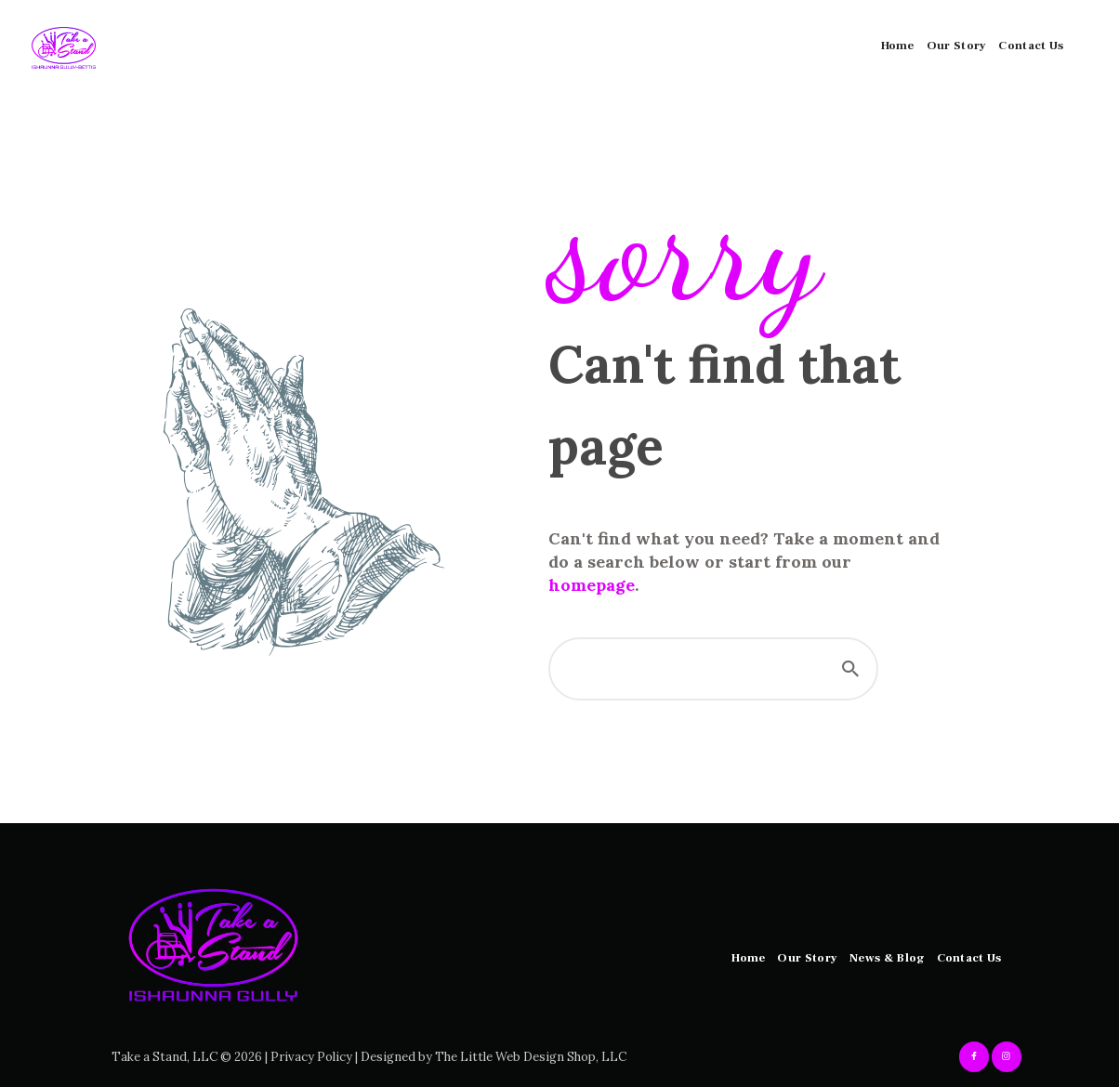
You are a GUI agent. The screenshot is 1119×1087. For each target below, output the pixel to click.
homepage (591, 585)
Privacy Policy (311, 1057)
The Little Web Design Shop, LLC (530, 1057)
